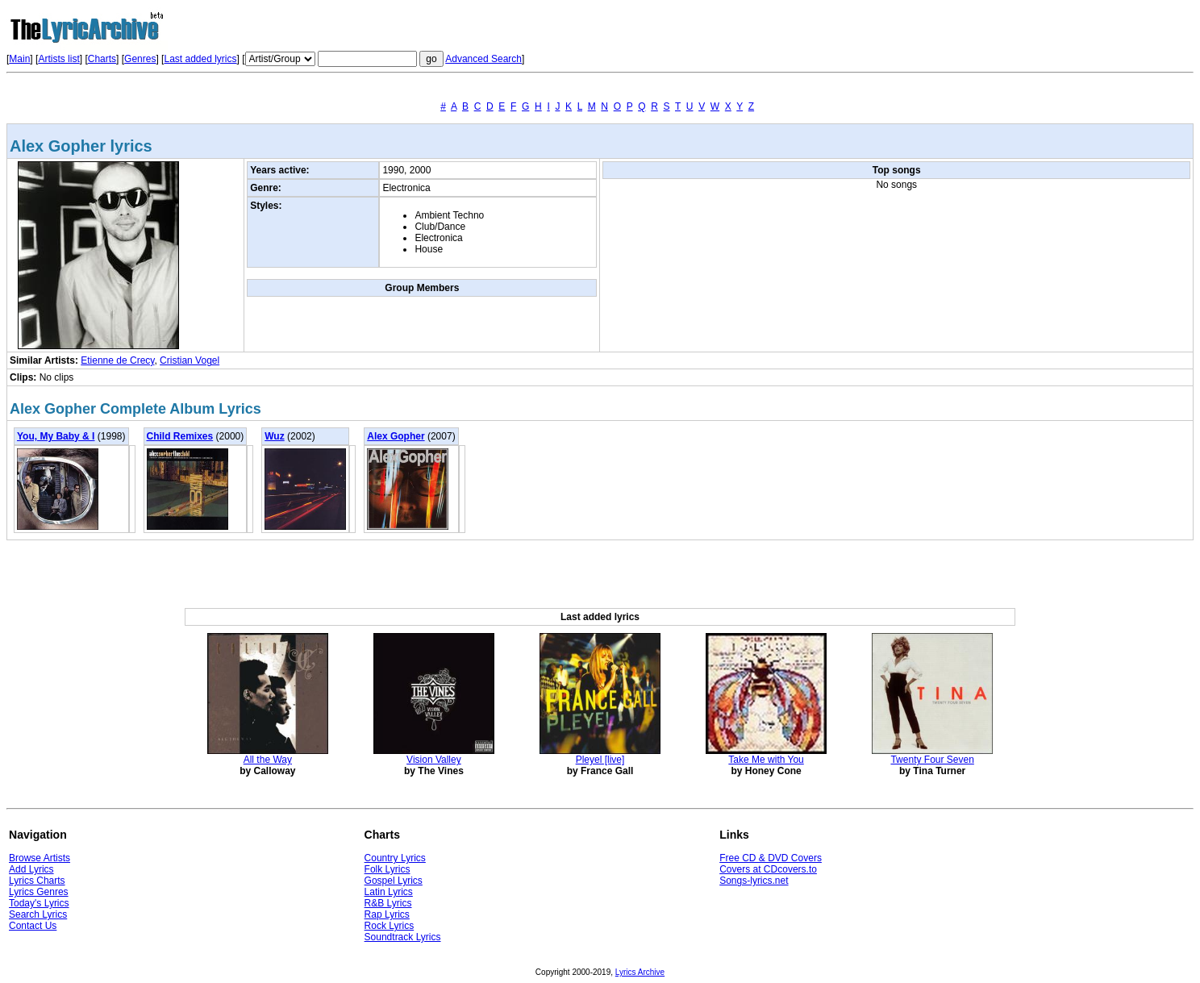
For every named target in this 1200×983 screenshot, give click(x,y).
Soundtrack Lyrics (403, 937)
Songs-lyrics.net (753, 880)
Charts (102, 59)
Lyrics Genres (39, 892)
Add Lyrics (31, 869)
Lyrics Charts (37, 880)
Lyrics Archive (640, 972)
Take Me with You (765, 759)
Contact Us (32, 925)
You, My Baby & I (55, 436)
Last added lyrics (200, 59)
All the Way (268, 759)
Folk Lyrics (387, 869)
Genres (140, 59)
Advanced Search (483, 59)
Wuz (274, 436)
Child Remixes (180, 436)
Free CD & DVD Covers (770, 858)
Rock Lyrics (390, 925)
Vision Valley (433, 759)
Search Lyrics (38, 914)
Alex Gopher (395, 436)
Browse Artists (39, 858)
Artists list (58, 59)
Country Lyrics (395, 858)
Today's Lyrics (39, 903)
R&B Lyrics (388, 903)
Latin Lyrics (389, 892)
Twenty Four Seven (931, 759)
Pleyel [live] (600, 759)
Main (19, 59)
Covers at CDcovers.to (768, 869)
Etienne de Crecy (117, 360)
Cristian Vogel (189, 360)
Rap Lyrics (387, 914)
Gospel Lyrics (394, 880)
